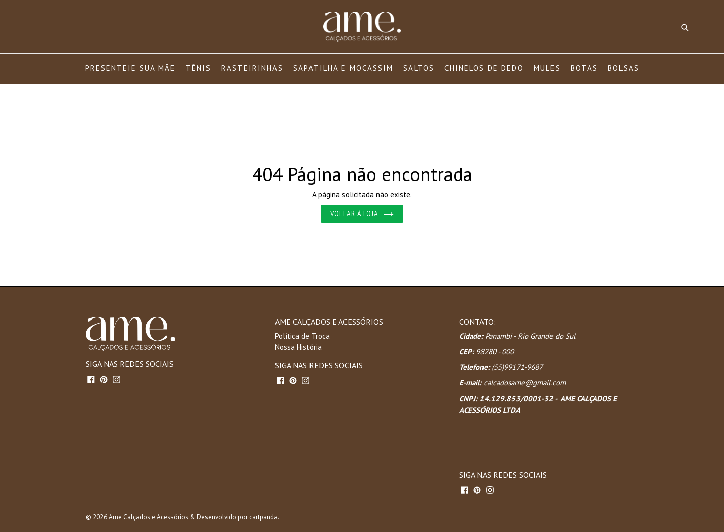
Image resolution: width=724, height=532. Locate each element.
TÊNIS (198, 68)
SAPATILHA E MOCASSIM (343, 68)
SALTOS (418, 68)
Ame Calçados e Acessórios (148, 517)
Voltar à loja (362, 213)
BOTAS (584, 68)
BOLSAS (623, 68)
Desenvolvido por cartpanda (237, 517)
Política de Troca (302, 336)
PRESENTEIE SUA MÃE (130, 68)
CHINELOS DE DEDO (484, 68)
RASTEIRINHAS (252, 68)
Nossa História (298, 347)
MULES (547, 68)
